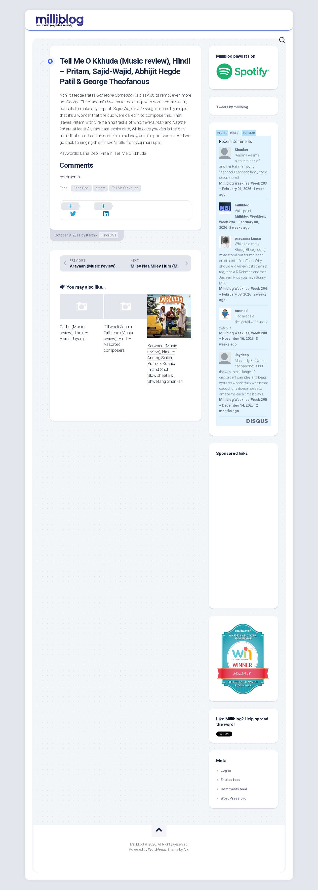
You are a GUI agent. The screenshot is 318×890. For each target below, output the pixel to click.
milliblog (242, 205)
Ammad (241, 311)
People (222, 133)
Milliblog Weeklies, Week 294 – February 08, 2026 (242, 222)
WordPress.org (233, 798)
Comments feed (234, 789)
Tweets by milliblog (232, 107)
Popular (249, 133)
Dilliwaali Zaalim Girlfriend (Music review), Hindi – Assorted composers (118, 332)
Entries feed (230, 780)
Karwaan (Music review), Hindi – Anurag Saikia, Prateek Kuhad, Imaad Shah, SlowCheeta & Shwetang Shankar (164, 358)
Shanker (241, 150)
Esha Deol (81, 188)
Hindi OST (109, 230)
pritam (100, 188)
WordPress (157, 849)
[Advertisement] (247, 568)
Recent (235, 133)
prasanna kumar (248, 238)
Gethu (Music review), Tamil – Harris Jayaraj (74, 326)
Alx (186, 849)
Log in (226, 771)
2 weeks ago (239, 228)
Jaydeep (242, 355)
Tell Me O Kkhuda (125, 188)
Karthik (91, 229)
